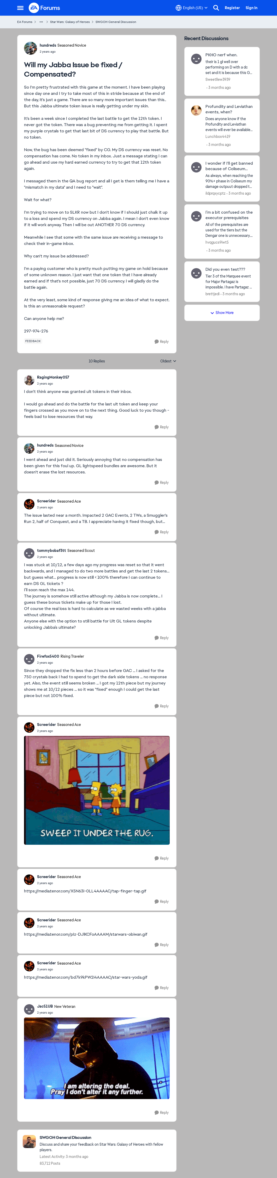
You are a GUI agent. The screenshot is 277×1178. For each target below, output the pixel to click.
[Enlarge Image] (97, 790)
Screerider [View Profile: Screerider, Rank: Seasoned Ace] (46, 501)
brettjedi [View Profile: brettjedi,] (212, 293)
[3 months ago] (219, 87)
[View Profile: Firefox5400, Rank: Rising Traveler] (29, 659)
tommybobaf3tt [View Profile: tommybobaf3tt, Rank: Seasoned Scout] (51, 550)
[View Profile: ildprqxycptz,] (196, 167)
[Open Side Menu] (20, 8)
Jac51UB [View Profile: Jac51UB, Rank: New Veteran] (45, 1006)
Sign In (251, 7)
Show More (222, 312)
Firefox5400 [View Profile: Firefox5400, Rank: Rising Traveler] (48, 656)
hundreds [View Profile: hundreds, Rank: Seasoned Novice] (48, 45)
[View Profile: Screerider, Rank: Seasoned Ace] (29, 504)
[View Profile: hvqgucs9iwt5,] (196, 216)
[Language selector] (191, 8)
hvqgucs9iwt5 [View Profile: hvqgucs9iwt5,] (217, 242)
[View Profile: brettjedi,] (196, 273)
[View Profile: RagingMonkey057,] (29, 380)
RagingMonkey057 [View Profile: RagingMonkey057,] (53, 377)
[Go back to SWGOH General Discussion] (105, 1137)
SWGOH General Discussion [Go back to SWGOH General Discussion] (116, 22)
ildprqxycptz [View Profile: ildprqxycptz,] (215, 193)
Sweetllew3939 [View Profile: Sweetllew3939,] (217, 79)
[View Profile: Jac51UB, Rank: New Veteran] (29, 1009)
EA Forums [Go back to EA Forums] (24, 22)
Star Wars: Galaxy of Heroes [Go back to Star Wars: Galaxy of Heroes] (70, 22)
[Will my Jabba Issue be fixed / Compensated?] (53, 383)
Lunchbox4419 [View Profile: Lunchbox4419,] (217, 136)
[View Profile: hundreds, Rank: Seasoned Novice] (30, 48)
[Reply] (162, 341)
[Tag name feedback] (33, 341)
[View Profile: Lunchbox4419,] (196, 110)
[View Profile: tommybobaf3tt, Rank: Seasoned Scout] (29, 553)
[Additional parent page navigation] (41, 22)
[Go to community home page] (45, 8)
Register (232, 7)
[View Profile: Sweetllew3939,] (196, 59)
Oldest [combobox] (168, 361)
